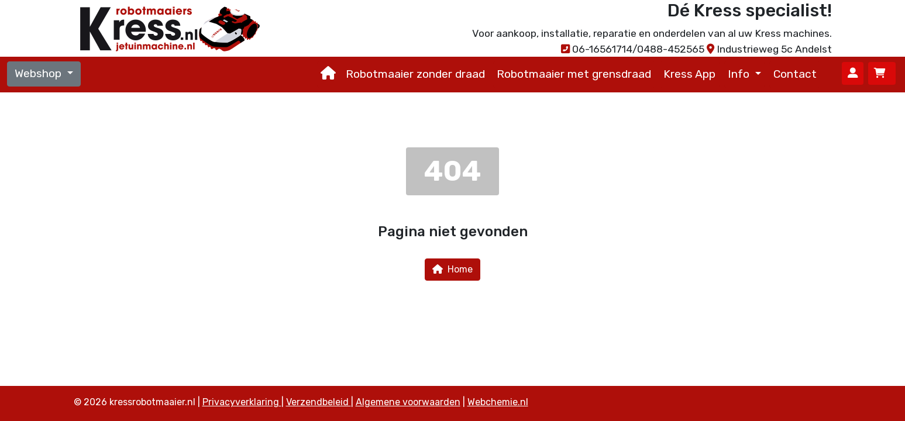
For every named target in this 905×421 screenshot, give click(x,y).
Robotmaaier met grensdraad (574, 74)
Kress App (689, 74)
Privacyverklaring (241, 402)
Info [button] (740, 74)
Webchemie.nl (497, 402)
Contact (795, 74)
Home (452, 269)
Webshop (39, 73)
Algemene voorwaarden (408, 402)
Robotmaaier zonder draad (415, 74)
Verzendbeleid (318, 402)
